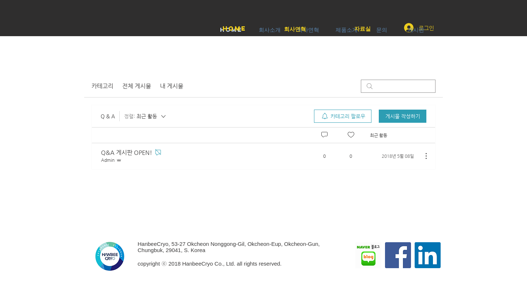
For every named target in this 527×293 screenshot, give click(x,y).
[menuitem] (342, 116)
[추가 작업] (422, 156)
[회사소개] (269, 30)
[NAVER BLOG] (368, 255)
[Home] (234, 28)
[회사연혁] (295, 29)
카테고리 (102, 86)
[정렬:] (145, 116)
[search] (398, 86)
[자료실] (362, 28)
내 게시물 (171, 86)
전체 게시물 (136, 86)
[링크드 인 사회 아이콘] (428, 255)
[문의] (381, 30)
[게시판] (416, 30)
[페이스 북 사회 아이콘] (398, 255)
